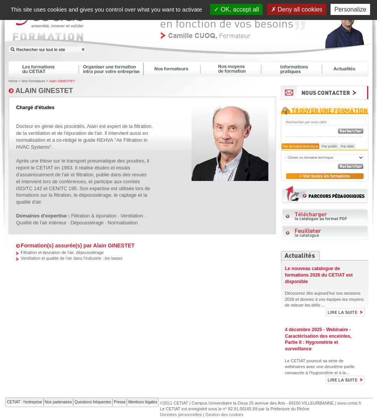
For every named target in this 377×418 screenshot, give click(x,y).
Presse (120, 402)
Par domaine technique (300, 146)
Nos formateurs (175, 69)
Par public (329, 146)
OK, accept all (236, 9)
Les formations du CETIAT (43, 69)
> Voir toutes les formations (324, 176)
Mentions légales (142, 402)
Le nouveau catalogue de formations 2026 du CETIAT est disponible (318, 275)
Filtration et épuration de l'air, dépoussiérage (62, 252)
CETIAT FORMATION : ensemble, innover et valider (49, 28)
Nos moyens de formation (234, 69)
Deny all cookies (296, 9)
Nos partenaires (58, 402)
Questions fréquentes (92, 402)
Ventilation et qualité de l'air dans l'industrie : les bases (71, 258)
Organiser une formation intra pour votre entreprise (114, 69)
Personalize (350, 9)
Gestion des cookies (224, 414)
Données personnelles (181, 414)
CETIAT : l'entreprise (24, 402)
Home (13, 81)
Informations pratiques (295, 69)
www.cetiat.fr (349, 403)
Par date (347, 146)
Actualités (349, 69)
